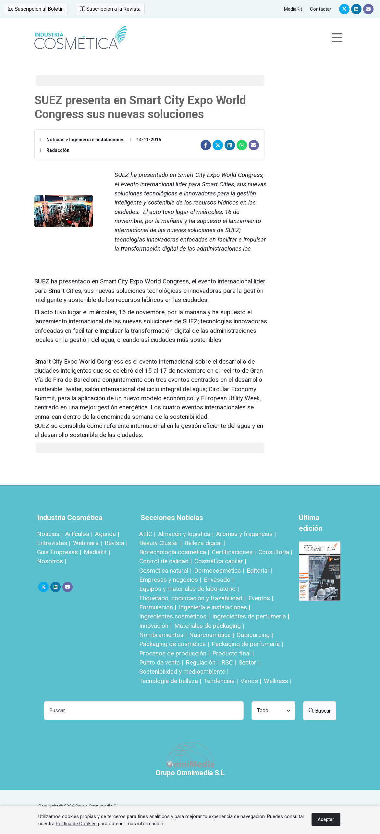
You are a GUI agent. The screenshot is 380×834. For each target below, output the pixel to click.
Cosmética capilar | (220, 561)
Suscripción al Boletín (36, 9)
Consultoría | (275, 552)
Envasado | (219, 579)
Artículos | (78, 534)
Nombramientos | (163, 635)
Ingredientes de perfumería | (250, 616)
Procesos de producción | (174, 653)
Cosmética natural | (165, 570)
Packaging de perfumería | (247, 644)
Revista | (116, 543)
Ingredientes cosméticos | (174, 616)
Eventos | (260, 598)
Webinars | (87, 543)
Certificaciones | (234, 552)
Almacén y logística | (186, 534)
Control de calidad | (165, 561)
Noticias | (50, 534)
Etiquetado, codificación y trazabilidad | (192, 598)
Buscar (320, 711)
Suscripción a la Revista (110, 9)
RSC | (228, 662)
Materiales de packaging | (209, 625)
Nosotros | (51, 561)
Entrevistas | (53, 543)
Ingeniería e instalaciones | (214, 607)
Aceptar (326, 819)
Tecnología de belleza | (170, 681)
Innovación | (155, 625)
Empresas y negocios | (170, 579)
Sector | (249, 662)
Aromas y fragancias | (246, 534)
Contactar (320, 9)
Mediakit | (97, 552)
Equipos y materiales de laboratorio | (189, 588)
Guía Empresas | (59, 552)
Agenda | (107, 534)
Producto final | (233, 653)
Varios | (250, 681)
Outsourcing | (255, 635)
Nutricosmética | (211, 635)
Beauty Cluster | (160, 543)
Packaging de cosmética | (174, 644)
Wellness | (277, 681)
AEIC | (147, 534)
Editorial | (259, 570)
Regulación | (202, 662)
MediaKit (293, 9)
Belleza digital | (204, 543)
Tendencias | (221, 681)
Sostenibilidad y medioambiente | (183, 671)
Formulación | (157, 607)
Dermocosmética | (219, 570)
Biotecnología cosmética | (174, 552)
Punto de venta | (161, 662)
